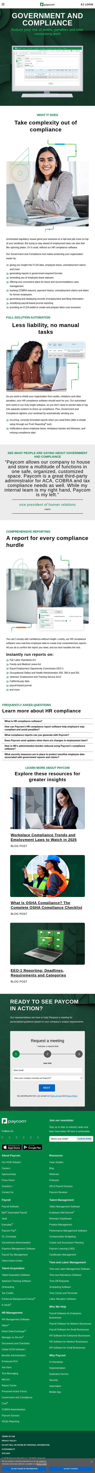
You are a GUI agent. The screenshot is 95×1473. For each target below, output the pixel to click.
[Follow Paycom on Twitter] (12, 1137)
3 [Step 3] (79, 1054)
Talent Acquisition (13, 1268)
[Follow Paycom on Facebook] (19, 1137)
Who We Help (57, 1306)
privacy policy (41, 1464)
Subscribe (85, 1139)
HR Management (12, 1312)
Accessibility (8, 1449)
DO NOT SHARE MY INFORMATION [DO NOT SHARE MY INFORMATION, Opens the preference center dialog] (24, 1469)
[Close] (91, 1461)
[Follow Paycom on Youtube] (33, 1137)
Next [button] (46, 1088)
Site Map (6, 1453)
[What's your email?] (62, 1139)
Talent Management (61, 1200)
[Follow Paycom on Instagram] (26, 1137)
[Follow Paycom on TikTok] (40, 1137)
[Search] (81, 5)
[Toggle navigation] (3, 4)
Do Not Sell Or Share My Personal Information (26, 1445)
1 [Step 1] (16, 1054)
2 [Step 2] (47, 1054)
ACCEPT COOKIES (71, 1469)
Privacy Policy (71, 1096)
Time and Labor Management (67, 1262)
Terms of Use (55, 1096)
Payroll (6, 1200)
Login (89, 4)
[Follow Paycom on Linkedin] (5, 1137)
